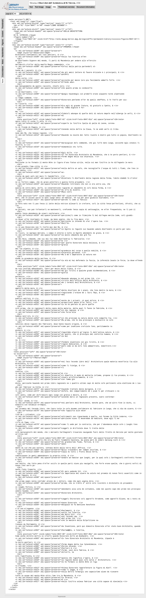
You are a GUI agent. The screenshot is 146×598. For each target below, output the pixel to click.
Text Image (39, 7)
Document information (86, 7)
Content (3, 34)
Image (48, 7)
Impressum (61, 596)
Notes (3, 61)
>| (30, 14)
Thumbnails (3, 24)
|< (10, 14)
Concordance (3, 71)
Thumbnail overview (66, 7)
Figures (3, 42)
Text (31, 7)
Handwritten (3, 52)
